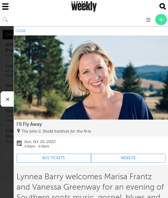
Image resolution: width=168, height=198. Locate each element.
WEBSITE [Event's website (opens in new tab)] (128, 158)
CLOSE (20, 31)
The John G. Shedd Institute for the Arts (56, 131)
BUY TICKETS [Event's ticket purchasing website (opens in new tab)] (53, 158)
